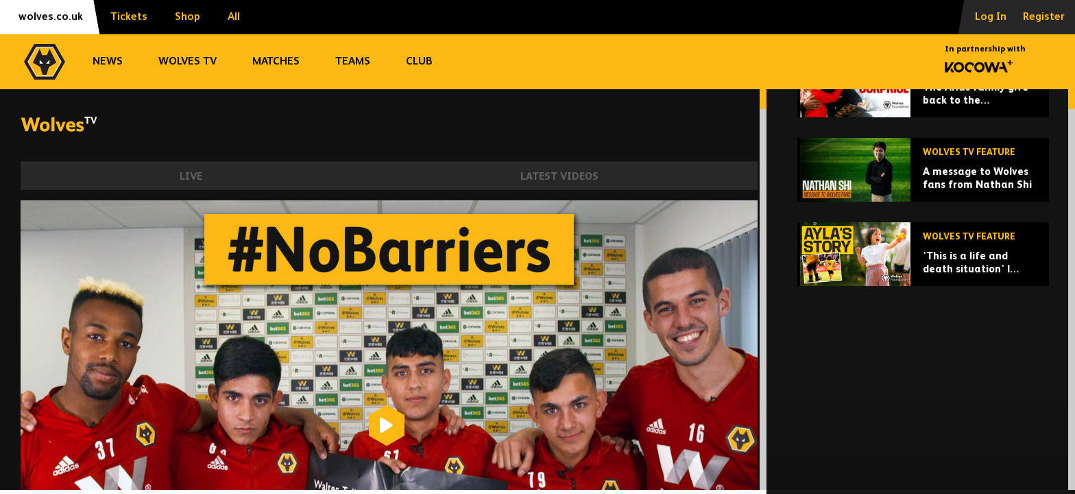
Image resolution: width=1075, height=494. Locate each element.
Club (419, 61)
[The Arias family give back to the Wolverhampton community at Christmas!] (923, 181)
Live (191, 177)
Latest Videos (559, 177)
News (108, 61)
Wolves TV (187, 61)
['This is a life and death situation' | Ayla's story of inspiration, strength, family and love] (923, 349)
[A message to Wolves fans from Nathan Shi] (923, 265)
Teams (352, 61)
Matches (276, 61)
